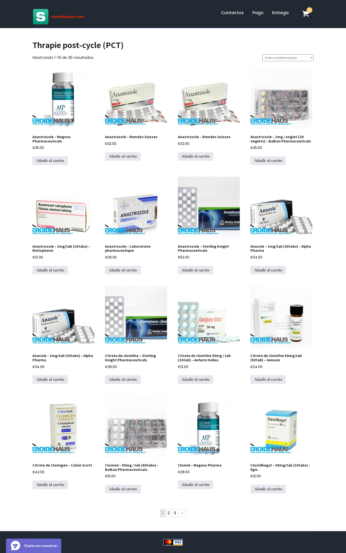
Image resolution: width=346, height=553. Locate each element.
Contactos (232, 13)
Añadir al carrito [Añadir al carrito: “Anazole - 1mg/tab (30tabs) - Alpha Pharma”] (268, 270)
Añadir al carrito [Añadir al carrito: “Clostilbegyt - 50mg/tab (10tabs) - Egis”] (268, 489)
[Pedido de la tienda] (288, 57)
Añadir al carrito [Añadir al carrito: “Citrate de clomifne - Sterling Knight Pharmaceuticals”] (123, 379)
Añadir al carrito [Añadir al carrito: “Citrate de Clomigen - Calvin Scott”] (50, 485)
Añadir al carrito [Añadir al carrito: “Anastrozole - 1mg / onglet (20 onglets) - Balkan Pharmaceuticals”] (268, 161)
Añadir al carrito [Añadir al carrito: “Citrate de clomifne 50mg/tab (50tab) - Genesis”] (268, 379)
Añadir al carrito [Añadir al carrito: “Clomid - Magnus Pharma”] (196, 485)
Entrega (280, 13)
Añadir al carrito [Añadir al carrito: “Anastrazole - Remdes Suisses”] (123, 156)
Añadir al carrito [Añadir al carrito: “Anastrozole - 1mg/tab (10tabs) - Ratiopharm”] (50, 270)
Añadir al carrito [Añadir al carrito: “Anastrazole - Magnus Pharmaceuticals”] (50, 161)
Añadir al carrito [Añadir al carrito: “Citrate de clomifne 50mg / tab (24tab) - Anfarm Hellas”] (196, 379)
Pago (258, 13)
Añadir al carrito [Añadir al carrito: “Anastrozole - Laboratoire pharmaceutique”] (123, 270)
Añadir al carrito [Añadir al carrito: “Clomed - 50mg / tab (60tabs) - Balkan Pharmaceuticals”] (123, 489)
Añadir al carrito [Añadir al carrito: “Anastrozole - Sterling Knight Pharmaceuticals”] (196, 270)
